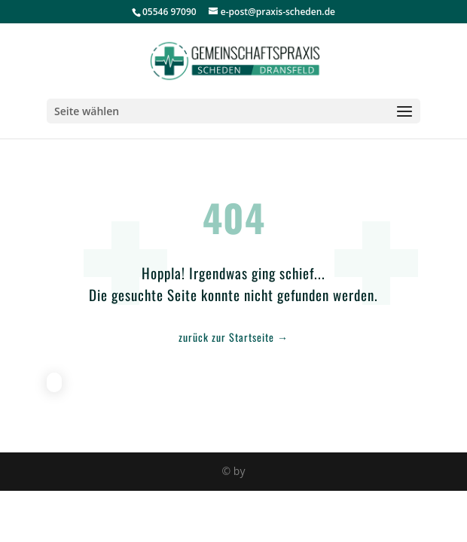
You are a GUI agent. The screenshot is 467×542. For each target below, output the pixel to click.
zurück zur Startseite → (233, 337)
